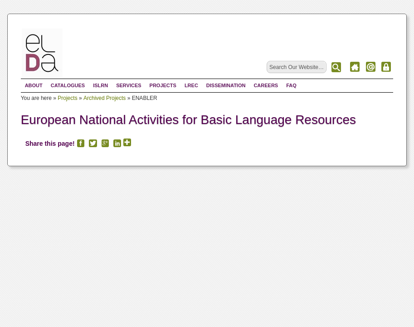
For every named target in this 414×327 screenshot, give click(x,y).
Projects (163, 85)
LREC (191, 85)
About (34, 85)
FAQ (291, 85)
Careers (265, 85)
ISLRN (100, 85)
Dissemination (226, 85)
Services (128, 85)
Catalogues (68, 85)
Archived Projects (104, 98)
